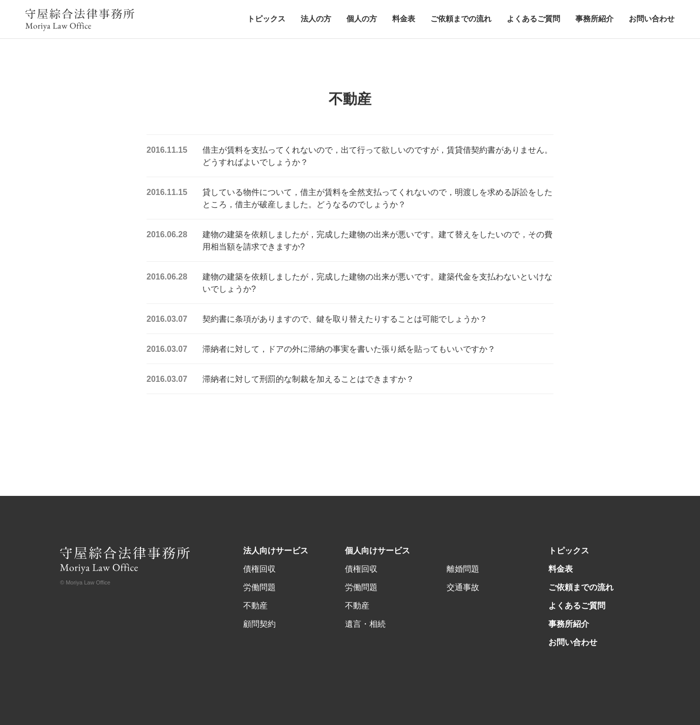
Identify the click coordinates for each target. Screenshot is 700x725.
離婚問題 (463, 569)
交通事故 (463, 587)
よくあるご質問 (533, 18)
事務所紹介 (594, 18)
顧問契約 (259, 624)
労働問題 (259, 587)
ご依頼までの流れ (460, 18)
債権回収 (259, 569)
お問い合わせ (652, 18)
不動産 (255, 605)
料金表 (403, 18)
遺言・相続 (365, 624)
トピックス (266, 18)
